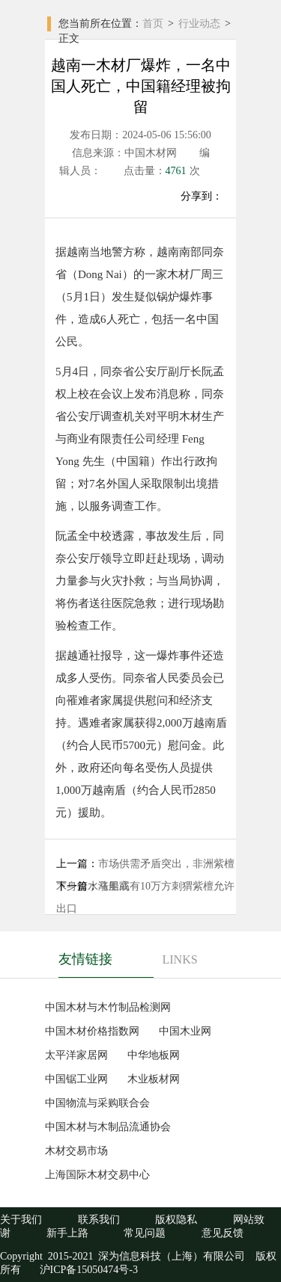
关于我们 (21, 1219)
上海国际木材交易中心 (97, 1174)
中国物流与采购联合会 (97, 1103)
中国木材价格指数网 (92, 1031)
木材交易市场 (76, 1150)
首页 (152, 23)
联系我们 (99, 1219)
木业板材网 (153, 1079)
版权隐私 (176, 1219)
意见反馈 (223, 1233)
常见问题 (145, 1233)
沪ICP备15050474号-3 (87, 1269)
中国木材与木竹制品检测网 (108, 1007)
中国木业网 (185, 1031)
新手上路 (67, 1233)
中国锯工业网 (76, 1079)
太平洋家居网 (76, 1055)
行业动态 (199, 23)
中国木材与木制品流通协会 (108, 1126)
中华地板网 (153, 1055)
